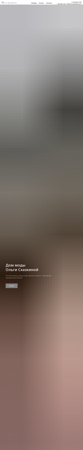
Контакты (49, 3)
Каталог (41, 3)
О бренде (34, 3)
